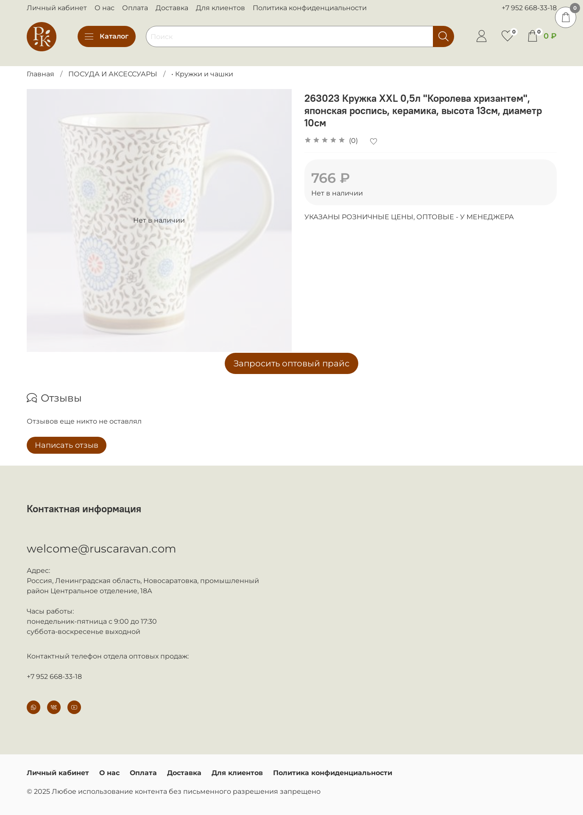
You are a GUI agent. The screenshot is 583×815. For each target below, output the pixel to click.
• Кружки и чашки (202, 74)
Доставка (172, 8)
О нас (104, 8)
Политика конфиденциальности (310, 8)
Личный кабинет (57, 8)
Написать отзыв (66, 445)
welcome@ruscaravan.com (101, 548)
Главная (40, 74)
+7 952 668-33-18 (529, 8)
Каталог (106, 36)
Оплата (135, 8)
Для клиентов (220, 8)
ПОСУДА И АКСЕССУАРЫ (112, 74)
